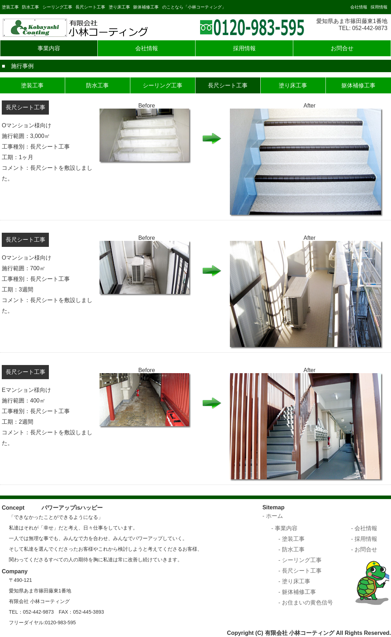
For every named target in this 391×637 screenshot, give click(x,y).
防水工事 (30, 7)
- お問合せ (364, 549)
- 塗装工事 (291, 539)
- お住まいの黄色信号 (305, 603)
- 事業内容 (284, 528)
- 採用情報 (364, 539)
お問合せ (342, 48)
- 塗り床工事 (294, 581)
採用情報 (378, 7)
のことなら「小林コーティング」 (194, 7)
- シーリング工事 (300, 560)
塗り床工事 (119, 7)
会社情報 (358, 7)
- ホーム (272, 516)
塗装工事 (10, 7)
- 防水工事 (291, 549)
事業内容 (49, 48)
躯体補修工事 (146, 7)
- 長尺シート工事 (300, 571)
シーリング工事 (57, 7)
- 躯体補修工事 (297, 592)
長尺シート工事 (90, 7)
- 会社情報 (364, 528)
